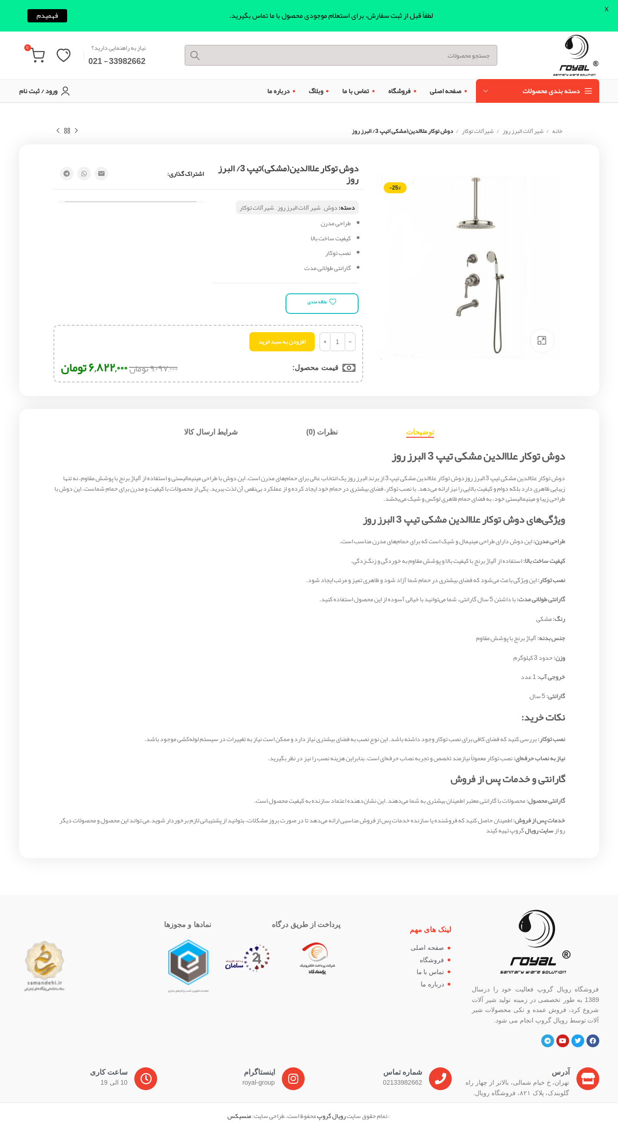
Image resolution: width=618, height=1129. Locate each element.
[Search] (341, 55)
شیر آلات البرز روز (523, 131)
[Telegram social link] (67, 173)
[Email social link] (101, 173)
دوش (331, 207)
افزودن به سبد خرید (282, 342)
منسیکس (239, 1115)
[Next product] (58, 131)
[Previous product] (76, 131)
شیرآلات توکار (477, 131)
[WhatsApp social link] (84, 173)
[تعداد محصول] (337, 341)
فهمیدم (47, 15)
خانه (556, 131)
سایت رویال (539, 830)
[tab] (420, 432)
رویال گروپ (331, 1115)
